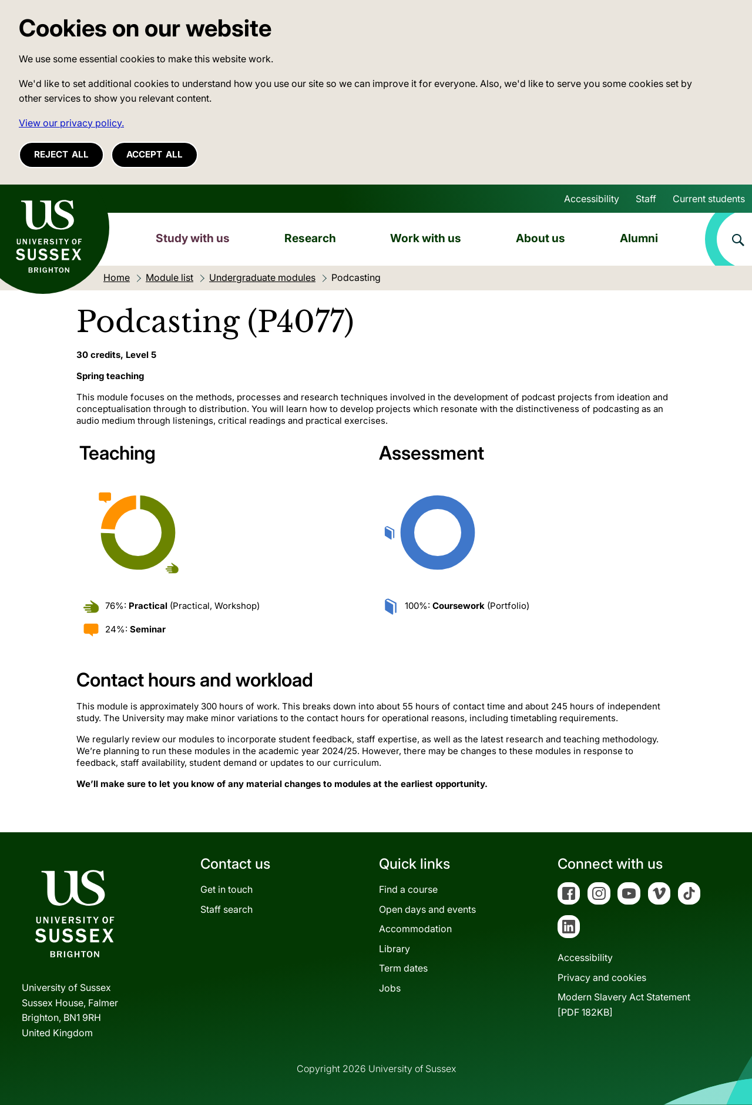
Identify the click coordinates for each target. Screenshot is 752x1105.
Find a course (408, 889)
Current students (709, 199)
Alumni (639, 238)
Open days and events (427, 909)
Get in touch (226, 889)
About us (540, 238)
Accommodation (415, 929)
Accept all (154, 154)
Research (310, 238)
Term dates (403, 968)
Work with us (425, 238)
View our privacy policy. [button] (71, 123)
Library (394, 949)
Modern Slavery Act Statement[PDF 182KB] (624, 1004)
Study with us (193, 238)
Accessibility (591, 199)
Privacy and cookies (602, 977)
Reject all (61, 154)
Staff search (226, 909)
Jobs (390, 988)
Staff (646, 199)
